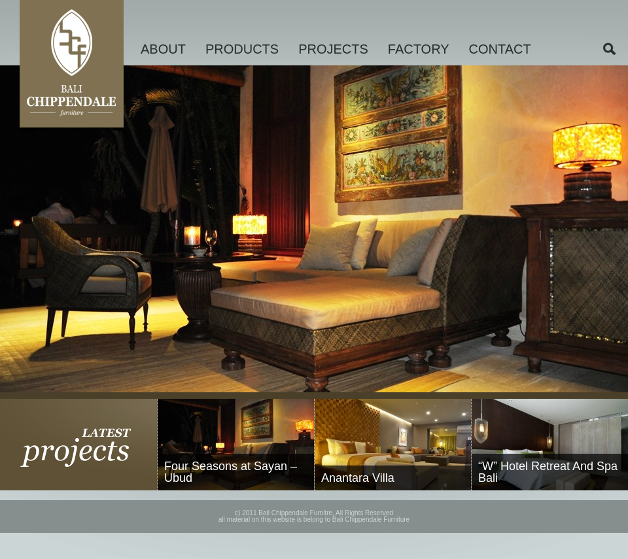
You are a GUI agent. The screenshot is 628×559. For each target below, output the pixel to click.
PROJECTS (333, 49)
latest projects (79, 444)
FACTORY (418, 49)
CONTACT (500, 49)
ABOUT (163, 49)
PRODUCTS (242, 49)
